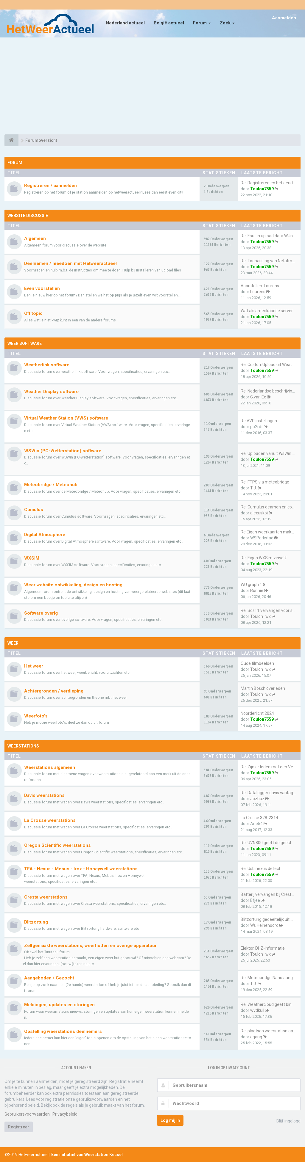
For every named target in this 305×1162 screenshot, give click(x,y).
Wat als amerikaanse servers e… (271, 310)
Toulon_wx (260, 616)
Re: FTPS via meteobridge (265, 482)
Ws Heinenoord (264, 925)
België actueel (169, 23)
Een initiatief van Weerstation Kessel (87, 1154)
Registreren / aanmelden (50, 185)
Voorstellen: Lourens (260, 285)
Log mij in (170, 1120)
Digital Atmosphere (44, 534)
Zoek (227, 23)
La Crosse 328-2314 (259, 817)
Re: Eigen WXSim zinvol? (264, 557)
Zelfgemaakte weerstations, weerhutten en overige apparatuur (90, 945)
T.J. (253, 488)
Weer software (24, 343)
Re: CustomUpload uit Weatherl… (271, 364)
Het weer (33, 666)
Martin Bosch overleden (263, 688)
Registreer (18, 1127)
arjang (256, 1036)
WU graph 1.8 (253, 584)
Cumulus (33, 509)
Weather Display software (51, 391)
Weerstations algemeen (49, 767)
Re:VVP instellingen (259, 420)
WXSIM (31, 558)
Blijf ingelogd (285, 1121)
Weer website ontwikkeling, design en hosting (73, 585)
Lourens (257, 291)
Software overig (41, 613)
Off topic (33, 313)
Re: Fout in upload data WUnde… (270, 235)
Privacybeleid (64, 1114)
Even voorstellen (42, 288)
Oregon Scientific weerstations (57, 845)
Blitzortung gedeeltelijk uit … (267, 919)
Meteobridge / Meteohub (50, 484)
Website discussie (27, 215)
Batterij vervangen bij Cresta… (268, 894)
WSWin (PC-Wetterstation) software (62, 450)
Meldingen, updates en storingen (59, 1004)
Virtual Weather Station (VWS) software (66, 418)
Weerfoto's (36, 716)
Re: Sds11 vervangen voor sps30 (271, 610)
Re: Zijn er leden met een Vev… (269, 766)
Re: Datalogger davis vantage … (270, 792)
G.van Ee (258, 397)
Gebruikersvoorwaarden (27, 1114)
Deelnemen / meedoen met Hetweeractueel (70, 263)
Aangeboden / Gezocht (49, 978)
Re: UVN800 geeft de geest (266, 842)
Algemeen (35, 238)
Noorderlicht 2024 (257, 713)
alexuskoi (259, 513)
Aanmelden (284, 18)
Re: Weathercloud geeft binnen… (271, 1004)
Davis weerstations (44, 795)
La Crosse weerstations (50, 820)
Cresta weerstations (46, 897)
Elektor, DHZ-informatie (263, 948)
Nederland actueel (125, 23)
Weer (12, 643)
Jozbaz (257, 798)
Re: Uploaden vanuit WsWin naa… (271, 453)
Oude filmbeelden (257, 663)
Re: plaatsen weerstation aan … (270, 1030)
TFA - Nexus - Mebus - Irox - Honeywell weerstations (81, 869)
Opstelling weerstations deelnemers (63, 1031)
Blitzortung (36, 922)
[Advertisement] (152, 86)
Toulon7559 (262, 188)
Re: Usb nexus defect (260, 868)
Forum (202, 23)
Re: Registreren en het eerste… (269, 182)
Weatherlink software (46, 365)
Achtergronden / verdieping (53, 691)
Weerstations (23, 746)
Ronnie (256, 590)
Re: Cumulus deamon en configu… (272, 507)
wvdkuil (257, 1010)
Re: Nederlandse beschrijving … (269, 391)
